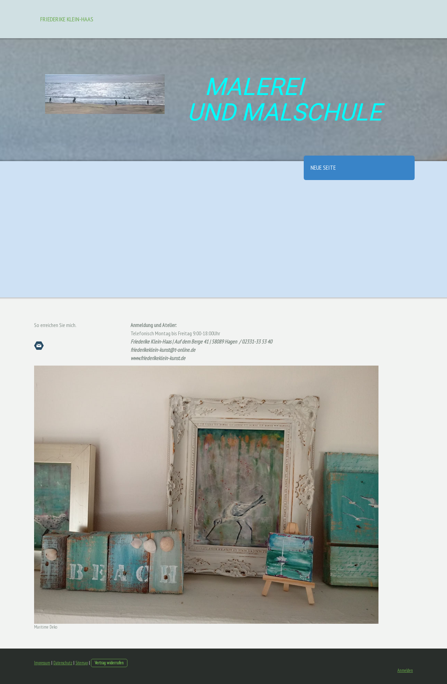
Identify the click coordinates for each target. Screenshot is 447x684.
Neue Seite (323, 167)
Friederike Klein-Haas (66, 19)
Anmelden (405, 670)
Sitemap (81, 663)
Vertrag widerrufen (109, 663)
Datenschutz (62, 663)
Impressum (42, 663)
